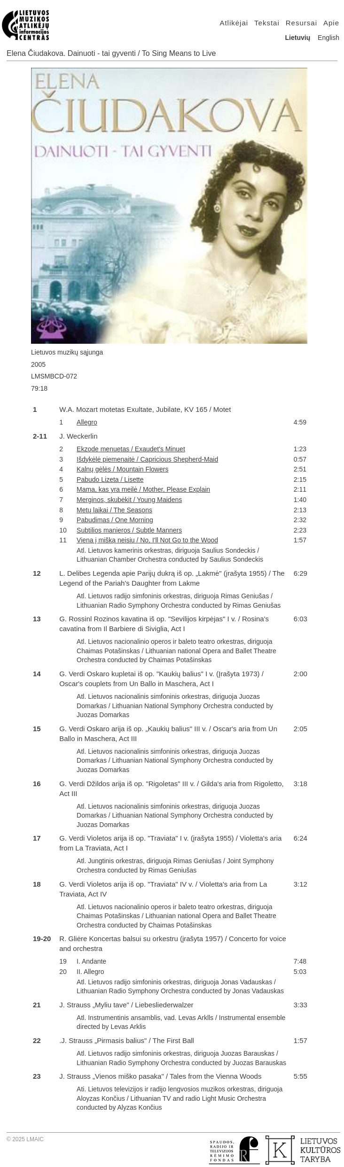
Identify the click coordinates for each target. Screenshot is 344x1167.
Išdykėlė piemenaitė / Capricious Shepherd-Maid (147, 459)
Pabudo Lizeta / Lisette (110, 479)
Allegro (87, 422)
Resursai (301, 23)
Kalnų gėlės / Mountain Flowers (122, 469)
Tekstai (267, 23)
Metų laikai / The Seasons (114, 510)
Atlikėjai (233, 23)
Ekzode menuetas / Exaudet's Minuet (131, 449)
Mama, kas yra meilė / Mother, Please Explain (143, 489)
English (328, 37)
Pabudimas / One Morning (115, 520)
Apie (331, 23)
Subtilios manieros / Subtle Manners (129, 530)
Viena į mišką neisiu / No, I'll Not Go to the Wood (147, 540)
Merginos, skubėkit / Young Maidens (129, 499)
